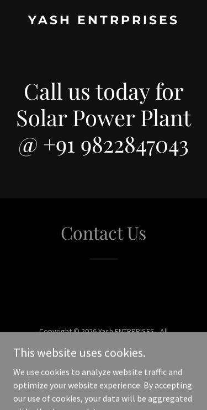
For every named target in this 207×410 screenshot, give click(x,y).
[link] (103, 20)
